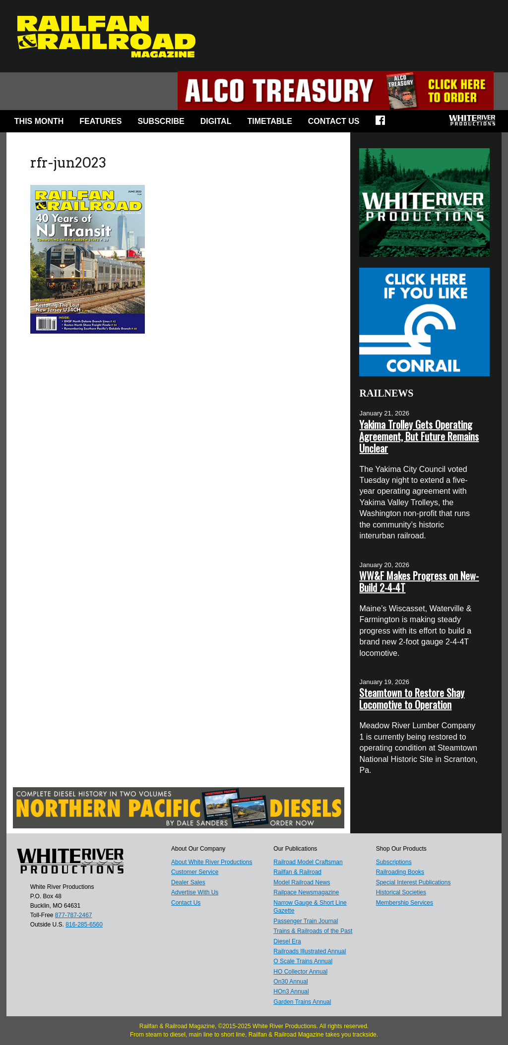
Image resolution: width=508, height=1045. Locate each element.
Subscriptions (394, 862)
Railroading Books (400, 872)
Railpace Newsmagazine (306, 892)
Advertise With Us (194, 892)
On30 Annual (290, 981)
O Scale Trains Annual (302, 961)
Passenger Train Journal (305, 921)
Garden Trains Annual (302, 1001)
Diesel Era (287, 941)
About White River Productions (211, 862)
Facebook (383, 123)
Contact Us (334, 121)
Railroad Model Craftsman (307, 862)
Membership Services (404, 902)
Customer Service (194, 872)
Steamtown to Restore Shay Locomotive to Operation (411, 698)
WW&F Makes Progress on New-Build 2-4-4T (419, 581)
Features (100, 121)
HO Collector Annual (300, 971)
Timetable (269, 121)
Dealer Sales (188, 882)
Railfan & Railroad (297, 872)
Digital (216, 121)
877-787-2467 (73, 915)
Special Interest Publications (413, 882)
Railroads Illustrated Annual (309, 951)
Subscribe (160, 121)
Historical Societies (401, 892)
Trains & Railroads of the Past (312, 931)
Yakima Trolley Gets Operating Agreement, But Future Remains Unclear (419, 436)
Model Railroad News (301, 882)
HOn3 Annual (291, 991)
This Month (39, 121)
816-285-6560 (84, 924)
